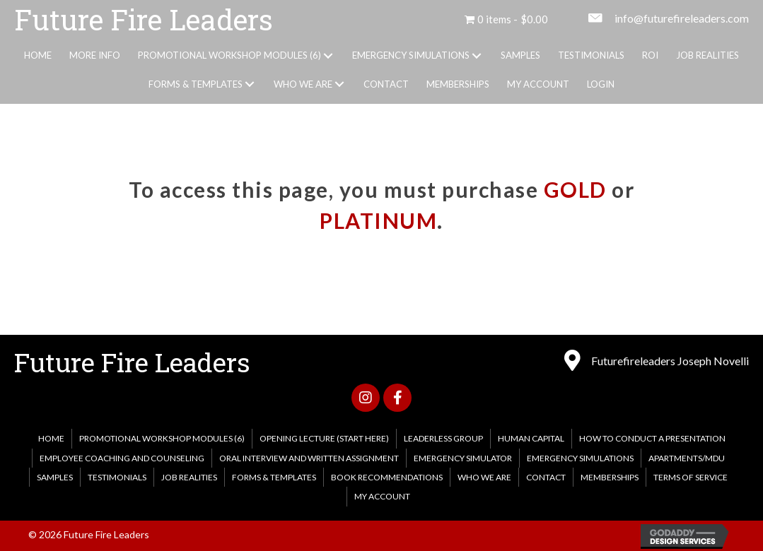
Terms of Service (690, 477)
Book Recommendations (387, 477)
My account (382, 496)
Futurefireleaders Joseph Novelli (670, 360)
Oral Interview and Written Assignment (309, 458)
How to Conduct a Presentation (652, 438)
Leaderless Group (443, 438)
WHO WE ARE (484, 477)
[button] (327, 55)
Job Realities (189, 477)
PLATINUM (378, 220)
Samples (55, 477)
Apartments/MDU (686, 458)
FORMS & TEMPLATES (274, 477)
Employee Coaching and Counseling (122, 458)
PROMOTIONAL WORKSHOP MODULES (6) (162, 438)
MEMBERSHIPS (610, 477)
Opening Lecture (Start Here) (324, 438)
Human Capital (531, 438)
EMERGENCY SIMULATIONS (580, 458)
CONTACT (546, 477)
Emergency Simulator (463, 458)
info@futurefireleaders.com (682, 18)
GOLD (575, 189)
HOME (51, 438)
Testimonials (117, 477)
